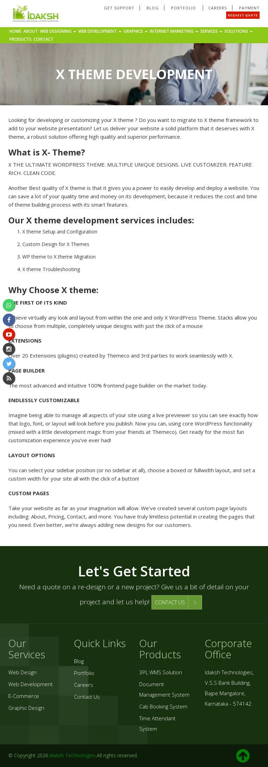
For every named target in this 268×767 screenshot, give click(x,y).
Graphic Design (26, 707)
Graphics (136, 31)
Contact (43, 39)
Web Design (22, 672)
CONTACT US (170, 602)
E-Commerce (23, 695)
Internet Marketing (174, 31)
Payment (249, 7)
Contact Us (87, 696)
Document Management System (164, 689)
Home (15, 31)
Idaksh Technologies (72, 755)
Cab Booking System (163, 706)
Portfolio (184, 7)
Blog (153, 7)
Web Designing (58, 31)
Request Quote (243, 15)
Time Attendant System (157, 723)
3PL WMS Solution (160, 672)
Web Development (99, 31)
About (30, 31)
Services (211, 31)
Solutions (238, 31)
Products (20, 39)
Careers (217, 7)
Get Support (119, 7)
